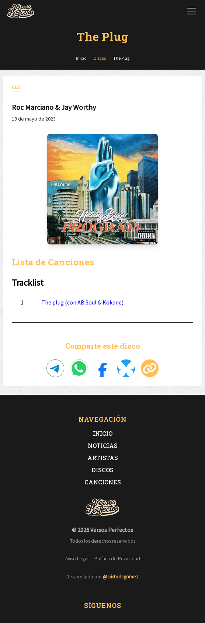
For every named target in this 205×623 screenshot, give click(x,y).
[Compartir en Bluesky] (126, 368)
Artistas (102, 458)
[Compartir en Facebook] (102, 368)
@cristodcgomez (121, 577)
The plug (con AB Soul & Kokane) (82, 302)
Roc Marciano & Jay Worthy (54, 107)
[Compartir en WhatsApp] (79, 368)
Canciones (102, 482)
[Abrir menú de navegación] (191, 11)
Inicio (102, 433)
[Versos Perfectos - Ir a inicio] (20, 11)
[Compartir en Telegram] (55, 368)
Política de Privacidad (117, 559)
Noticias (103, 445)
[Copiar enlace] (150, 368)
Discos (102, 470)
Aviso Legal (76, 559)
